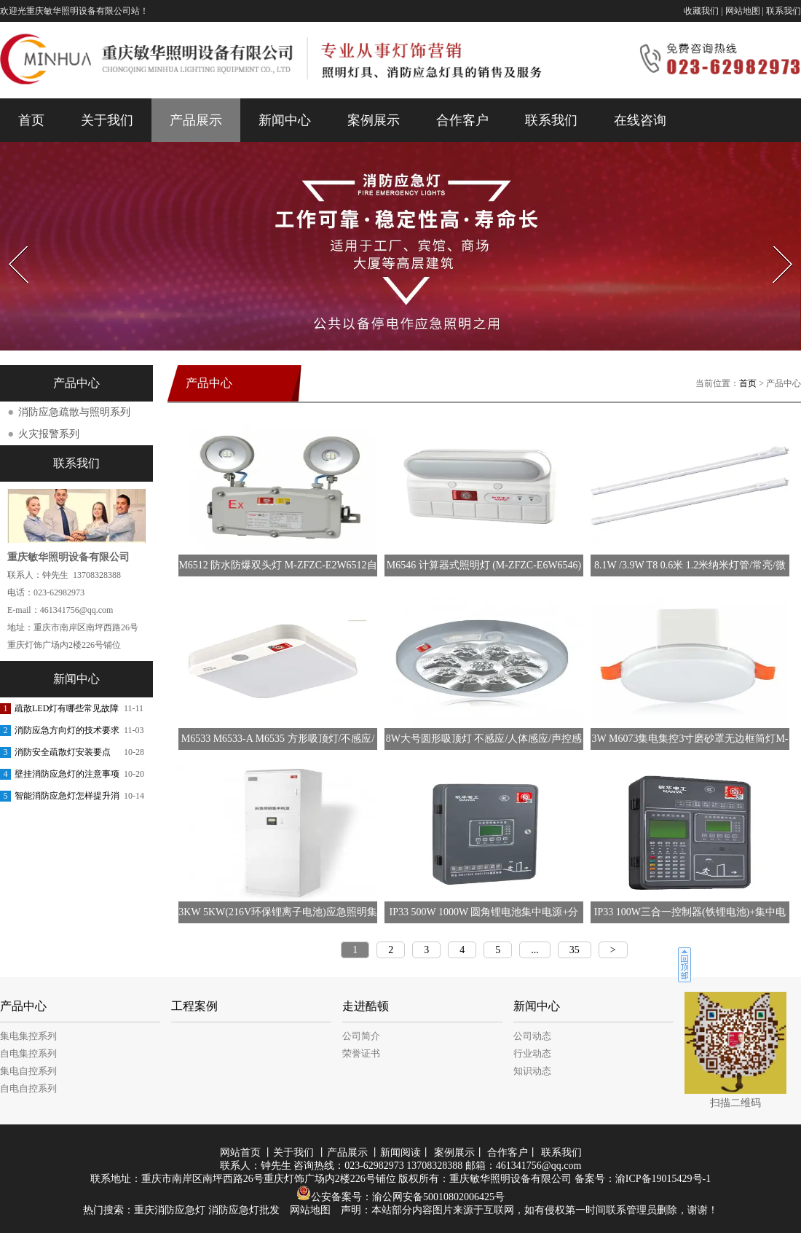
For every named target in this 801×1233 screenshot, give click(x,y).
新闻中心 (285, 120)
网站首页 (240, 1152)
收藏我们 (701, 11)
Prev (9, 241)
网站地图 (742, 11)
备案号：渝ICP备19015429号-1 (643, 1178)
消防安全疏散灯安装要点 (63, 752)
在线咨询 (640, 120)
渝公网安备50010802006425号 (438, 1196)
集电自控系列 (28, 1070)
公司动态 (532, 1035)
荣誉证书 (361, 1053)
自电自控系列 (28, 1088)
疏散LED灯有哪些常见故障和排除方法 (67, 711)
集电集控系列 (28, 1035)
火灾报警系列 (48, 433)
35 (574, 949)
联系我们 (783, 11)
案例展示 (373, 120)
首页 (31, 120)
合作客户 (462, 120)
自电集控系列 (28, 1053)
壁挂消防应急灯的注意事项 (67, 774)
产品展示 (196, 120)
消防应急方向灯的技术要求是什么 (67, 733)
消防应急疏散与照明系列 (74, 412)
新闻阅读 (400, 1152)
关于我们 (107, 120)
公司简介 (361, 1035)
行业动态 (532, 1053)
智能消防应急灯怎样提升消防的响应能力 (67, 799)
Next (774, 241)
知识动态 (532, 1070)
